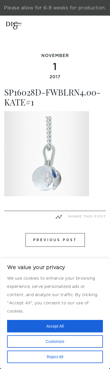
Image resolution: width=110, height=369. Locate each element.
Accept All (55, 326)
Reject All (55, 357)
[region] (55, 313)
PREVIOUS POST (55, 240)
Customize (55, 341)
